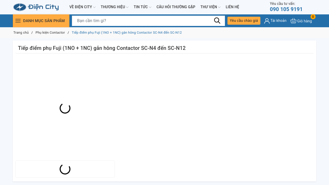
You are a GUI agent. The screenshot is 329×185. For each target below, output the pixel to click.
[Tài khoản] (275, 21)
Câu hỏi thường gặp (176, 7)
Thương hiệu (115, 7)
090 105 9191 (286, 6)
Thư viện (210, 7)
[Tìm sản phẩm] (148, 21)
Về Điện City (82, 7)
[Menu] (18, 20)
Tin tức (142, 7)
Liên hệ (232, 7)
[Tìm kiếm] (217, 20)
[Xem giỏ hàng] (301, 21)
